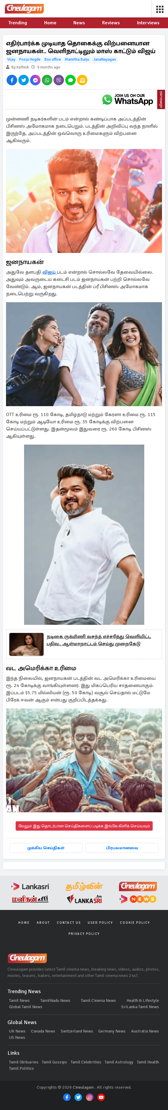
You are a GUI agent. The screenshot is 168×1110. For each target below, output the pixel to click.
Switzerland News (77, 1031)
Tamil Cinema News (98, 1000)
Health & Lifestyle (143, 1000)
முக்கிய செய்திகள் (45, 847)
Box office (52, 59)
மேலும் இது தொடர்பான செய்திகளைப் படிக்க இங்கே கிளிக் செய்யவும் (84, 826)
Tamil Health (148, 1062)
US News (17, 1037)
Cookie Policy (135, 923)
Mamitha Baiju (77, 59)
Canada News (43, 1031)
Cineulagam (83, 1087)
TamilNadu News (55, 1000)
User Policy (100, 923)
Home (24, 923)
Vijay (11, 59)
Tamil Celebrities (86, 1062)
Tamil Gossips (54, 1062)
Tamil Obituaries (23, 1062)
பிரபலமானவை (122, 847)
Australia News (145, 1031)
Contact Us (69, 923)
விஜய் (49, 272)
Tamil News (19, 1000)
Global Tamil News (25, 1006)
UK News (17, 1031)
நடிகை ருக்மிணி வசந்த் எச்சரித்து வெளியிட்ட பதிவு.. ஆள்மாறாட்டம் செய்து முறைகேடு (99, 640)
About (43, 923)
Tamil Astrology (119, 1062)
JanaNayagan (104, 59)
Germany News (112, 1031)
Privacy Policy (84, 934)
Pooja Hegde (30, 59)
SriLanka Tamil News (140, 1006)
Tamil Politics (21, 1068)
